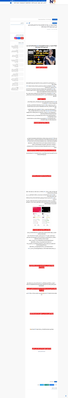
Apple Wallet (52, 110)
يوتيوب (39, 3)
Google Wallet (47, 110)
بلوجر (42, 3)
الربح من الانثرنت (34, 3)
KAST (52, 86)
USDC (55, 87)
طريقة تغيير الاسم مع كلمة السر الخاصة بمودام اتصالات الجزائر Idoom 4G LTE (14, 47)
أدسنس (44, 3)
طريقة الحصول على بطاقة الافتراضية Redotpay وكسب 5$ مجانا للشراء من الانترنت (14, 70)
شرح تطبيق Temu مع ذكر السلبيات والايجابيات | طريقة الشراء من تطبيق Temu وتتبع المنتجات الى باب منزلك (14, 79)
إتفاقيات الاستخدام (35, 0)
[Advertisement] (34, 11)
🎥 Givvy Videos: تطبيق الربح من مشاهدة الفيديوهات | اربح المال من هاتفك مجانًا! (14, 88)
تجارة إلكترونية (28, 3)
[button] (52, 385)
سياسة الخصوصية (43, 0)
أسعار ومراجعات (22, 3)
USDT (27, 86)
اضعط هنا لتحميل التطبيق (41, 351)
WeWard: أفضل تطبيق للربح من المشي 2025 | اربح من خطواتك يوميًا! (14, 61)
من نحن (31, 0)
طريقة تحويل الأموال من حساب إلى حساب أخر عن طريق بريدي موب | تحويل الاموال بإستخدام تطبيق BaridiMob (15, 84)
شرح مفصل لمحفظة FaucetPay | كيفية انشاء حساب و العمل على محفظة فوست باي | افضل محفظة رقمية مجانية (14, 75)
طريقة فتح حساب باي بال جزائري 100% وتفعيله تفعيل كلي (14, 51)
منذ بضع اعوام (16, 82)
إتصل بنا (39, 0)
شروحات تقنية (16, 3)
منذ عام (17, 54)
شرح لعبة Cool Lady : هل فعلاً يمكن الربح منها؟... (44, 19)
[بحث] (10, 3)
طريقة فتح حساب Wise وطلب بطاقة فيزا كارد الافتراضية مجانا (15, 65)
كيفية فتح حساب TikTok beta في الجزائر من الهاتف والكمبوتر (15, 56)
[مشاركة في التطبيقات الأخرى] (38, 385)
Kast (38, 46)
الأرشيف (28, 0)
